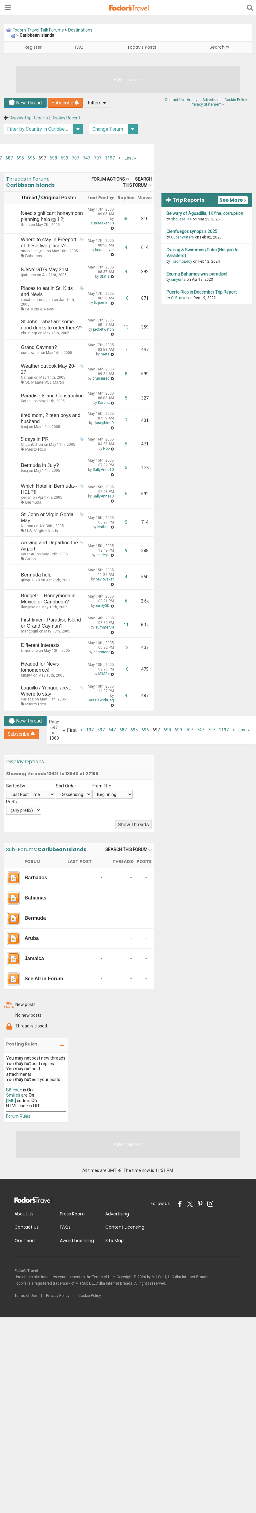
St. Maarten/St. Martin (44, 382)
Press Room (72, 1214)
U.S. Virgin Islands (41, 530)
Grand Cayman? (39, 347)
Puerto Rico (35, 449)
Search (219, 47)
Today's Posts (141, 47)
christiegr (29, 333)
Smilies (13, 1095)
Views (145, 198)
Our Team (25, 1240)
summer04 (104, 627)
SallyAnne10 (103, 469)
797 (97, 158)
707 (75, 158)
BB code (14, 1089)
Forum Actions (108, 179)
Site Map (114, 1240)
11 (126, 624)
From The (101, 785)
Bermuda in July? (40, 465)
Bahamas (33, 255)
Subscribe (65, 103)
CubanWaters (182, 237)
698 (53, 158)
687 (9, 158)
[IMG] (11, 1100)
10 (126, 298)
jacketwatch (103, 329)
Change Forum (115, 129)
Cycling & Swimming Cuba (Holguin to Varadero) (202, 252)
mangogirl (29, 631)
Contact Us (174, 100)
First (69, 730)
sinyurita (178, 279)
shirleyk (103, 555)
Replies (126, 198)
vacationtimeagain (37, 300)
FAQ (79, 47)
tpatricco (28, 275)
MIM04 (26, 675)
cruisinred (101, 378)
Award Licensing (77, 1240)
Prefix (11, 801)
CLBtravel (179, 298)
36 (126, 218)
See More (232, 200)
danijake (28, 607)
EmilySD (103, 605)
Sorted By (15, 785)
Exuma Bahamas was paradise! (196, 274)
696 (31, 158)
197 (90, 729)
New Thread (25, 103)
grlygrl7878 (30, 580)
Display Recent (66, 117)
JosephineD (104, 423)
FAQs (65, 1227)
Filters (97, 103)
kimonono (29, 650)
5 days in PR (35, 439)
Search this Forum (126, 849)
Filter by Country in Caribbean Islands (45, 129)
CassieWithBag (100, 700)
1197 (110, 158)
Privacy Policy (57, 1295)
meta (105, 354)
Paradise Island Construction (52, 395)
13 (126, 327)
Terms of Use (25, 1295)
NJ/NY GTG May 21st (44, 269)
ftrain (25, 225)
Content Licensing (124, 1227)
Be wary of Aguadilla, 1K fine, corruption (204, 213)
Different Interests (40, 645)
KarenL (27, 401)
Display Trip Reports (29, 117)
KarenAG (28, 554)
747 (86, 158)
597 (101, 729)
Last (130, 158)
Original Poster (58, 197)
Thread (29, 197)
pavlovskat (105, 579)
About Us (23, 1214)
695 (20, 158)
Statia (105, 276)
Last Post (98, 198)
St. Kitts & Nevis (39, 309)
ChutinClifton (32, 444)
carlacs (27, 699)
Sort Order (66, 785)
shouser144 (181, 219)
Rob (106, 448)
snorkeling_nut (33, 251)
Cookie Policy (235, 100)
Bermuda (33, 502)
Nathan (27, 377)
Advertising (212, 100)
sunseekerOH (102, 223)
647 (112, 729)
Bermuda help (36, 574)
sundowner (30, 353)
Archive (193, 100)
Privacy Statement (206, 104)
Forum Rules (18, 1116)
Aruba (30, 559)
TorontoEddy (181, 261)
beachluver (104, 250)
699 (64, 158)
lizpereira (102, 303)
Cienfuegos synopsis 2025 (191, 231)
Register (33, 47)
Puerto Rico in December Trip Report (201, 292)
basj (24, 427)
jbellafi (26, 497)
